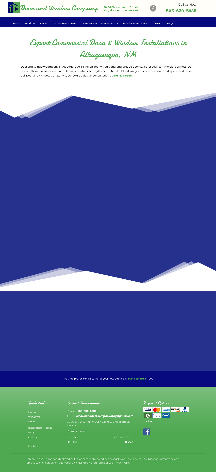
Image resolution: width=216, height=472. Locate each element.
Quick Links (36, 403)
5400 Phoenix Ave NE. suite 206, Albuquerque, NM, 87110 (121, 8)
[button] (90, 22)
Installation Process (40, 427)
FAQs (31, 432)
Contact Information (83, 403)
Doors (31, 421)
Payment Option (155, 403)
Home (32, 412)
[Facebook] (153, 8)
